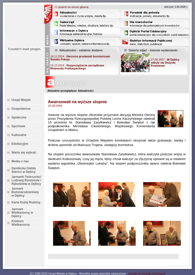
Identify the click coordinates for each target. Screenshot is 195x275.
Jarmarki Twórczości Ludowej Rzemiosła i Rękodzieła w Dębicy (26, 180)
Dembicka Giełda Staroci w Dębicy (24, 170)
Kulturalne (19, 135)
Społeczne (19, 117)
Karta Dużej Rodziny (26, 202)
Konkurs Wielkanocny (21, 222)
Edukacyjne (20, 144)
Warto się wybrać (24, 152)
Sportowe (18, 126)
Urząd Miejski (21, 100)
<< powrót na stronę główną (72, 7)
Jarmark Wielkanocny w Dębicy (22, 212)
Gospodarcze (21, 108)
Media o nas (20, 161)
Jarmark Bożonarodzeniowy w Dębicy (25, 192)
